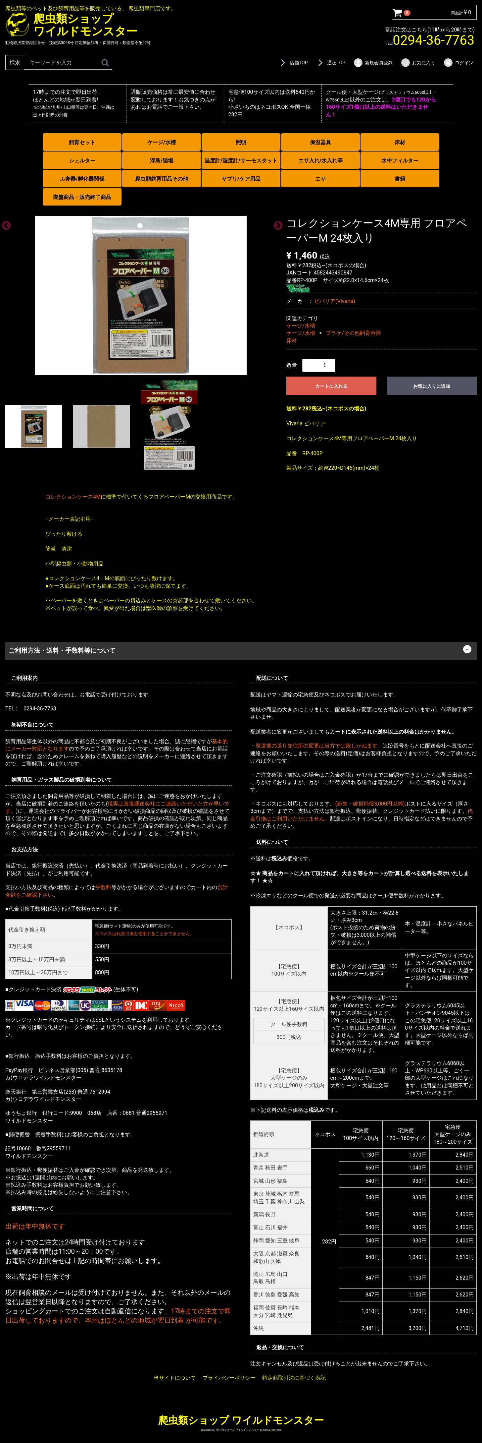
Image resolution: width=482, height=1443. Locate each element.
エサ (320, 179)
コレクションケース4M (73, 497)
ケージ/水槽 (161, 142)
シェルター (82, 160)
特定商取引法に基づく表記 (294, 1377)
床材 (400, 142)
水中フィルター (399, 160)
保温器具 (320, 142)
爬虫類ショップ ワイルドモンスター (240, 1420)
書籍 (400, 179)
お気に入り (418, 63)
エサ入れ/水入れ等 (320, 160)
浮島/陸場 (161, 160)
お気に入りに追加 (431, 386)
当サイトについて (175, 1377)
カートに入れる (331, 386)
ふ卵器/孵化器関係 (82, 179)
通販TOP (330, 63)
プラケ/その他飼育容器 (353, 333)
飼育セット (82, 142)
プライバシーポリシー (229, 1377)
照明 (241, 142)
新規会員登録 (373, 63)
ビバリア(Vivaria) (334, 301)
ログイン (458, 63)
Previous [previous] (4, 223)
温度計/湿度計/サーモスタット (241, 160)
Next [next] (276, 223)
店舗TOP (293, 63)
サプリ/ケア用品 (241, 179)
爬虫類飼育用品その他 (161, 179)
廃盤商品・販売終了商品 (82, 197)
